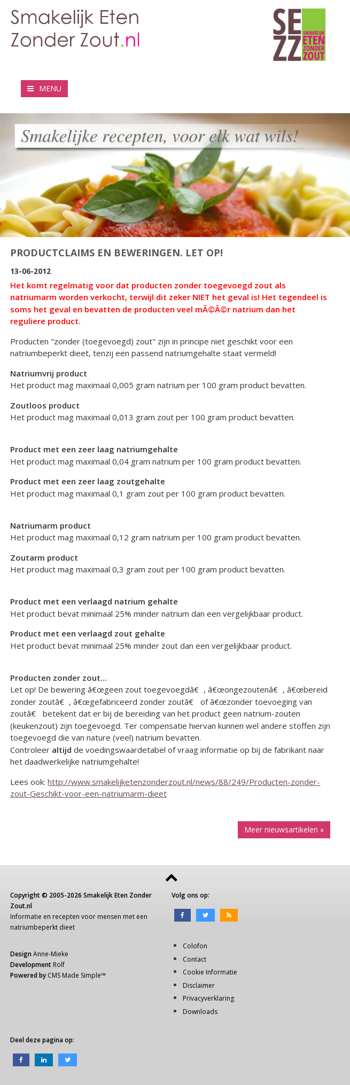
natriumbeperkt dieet (42, 927)
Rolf (59, 964)
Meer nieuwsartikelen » (284, 829)
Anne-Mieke (50, 953)
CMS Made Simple (74, 975)
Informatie (26, 916)
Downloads (200, 1011)
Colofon (195, 945)
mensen (109, 916)
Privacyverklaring (208, 998)
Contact (194, 959)
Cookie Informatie (210, 972)
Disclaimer (199, 985)
